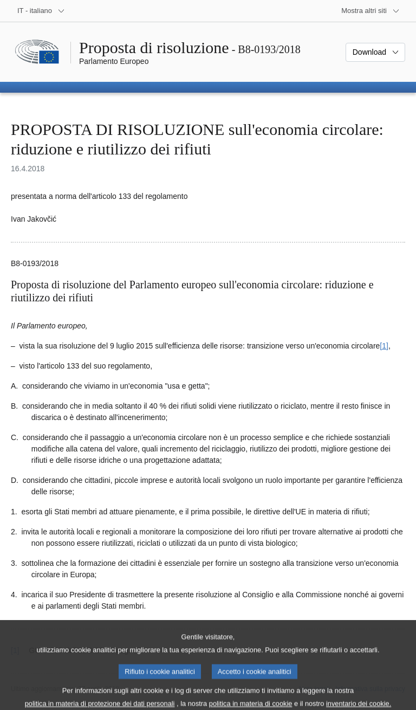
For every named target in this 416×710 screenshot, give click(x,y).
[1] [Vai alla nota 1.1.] (384, 345)
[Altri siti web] (370, 11)
